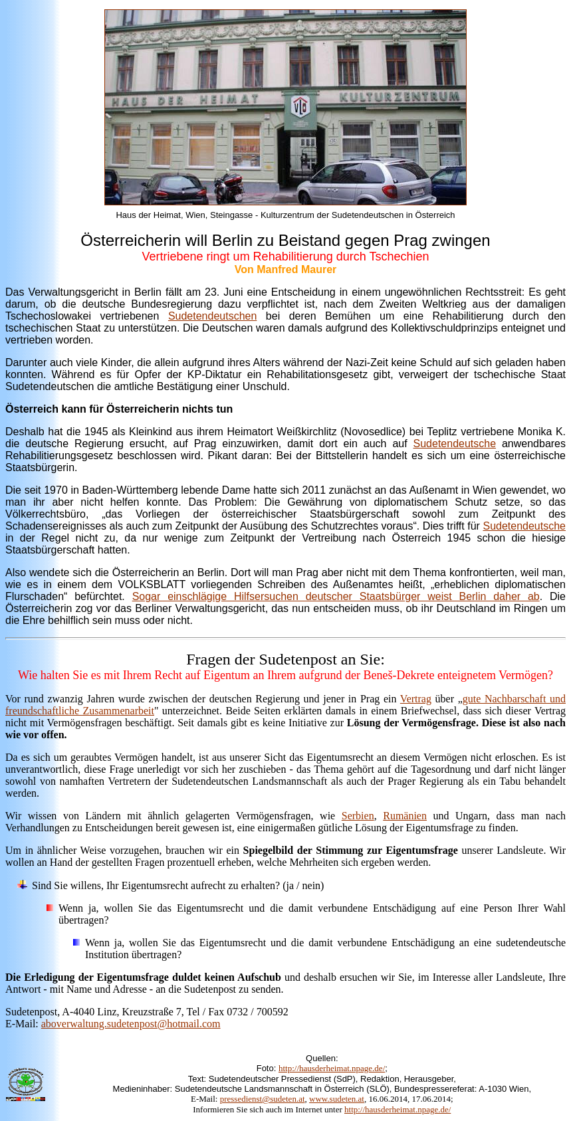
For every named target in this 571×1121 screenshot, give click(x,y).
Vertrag (415, 698)
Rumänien (405, 815)
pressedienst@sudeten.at (262, 1099)
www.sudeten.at (336, 1099)
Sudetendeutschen (212, 316)
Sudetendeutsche (455, 443)
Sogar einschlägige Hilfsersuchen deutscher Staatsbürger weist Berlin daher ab (336, 596)
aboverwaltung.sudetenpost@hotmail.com (131, 1023)
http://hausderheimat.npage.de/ (332, 1068)
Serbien (358, 815)
